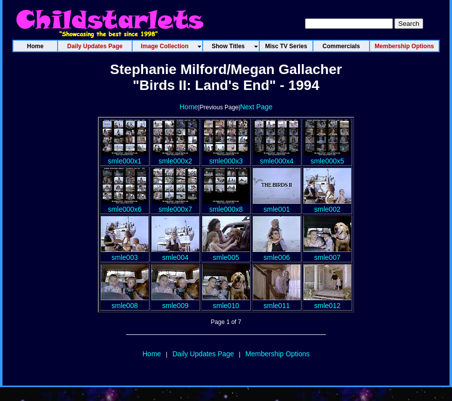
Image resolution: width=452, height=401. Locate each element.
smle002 (327, 205)
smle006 (277, 253)
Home (188, 107)
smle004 (175, 253)
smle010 (226, 302)
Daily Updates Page (203, 354)
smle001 (277, 205)
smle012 (327, 302)
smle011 (277, 302)
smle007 (327, 253)
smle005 (226, 253)
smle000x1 (125, 157)
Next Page (256, 107)
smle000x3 (226, 157)
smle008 (125, 302)
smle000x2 (175, 157)
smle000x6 (125, 205)
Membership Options (277, 354)
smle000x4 (277, 157)
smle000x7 (175, 205)
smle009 (175, 302)
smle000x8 (226, 205)
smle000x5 (327, 157)
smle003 (125, 253)
